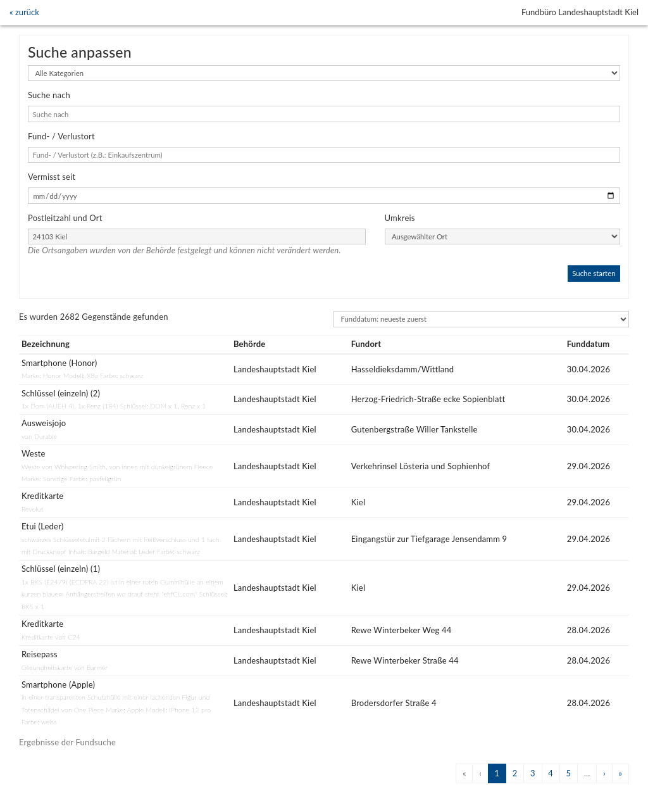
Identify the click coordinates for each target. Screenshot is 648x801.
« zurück (24, 12)
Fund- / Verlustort (61, 136)
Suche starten (593, 273)
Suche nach (49, 95)
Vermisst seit (51, 177)
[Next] (604, 773)
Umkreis (400, 218)
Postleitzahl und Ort (65, 218)
